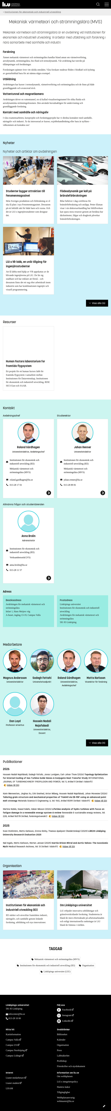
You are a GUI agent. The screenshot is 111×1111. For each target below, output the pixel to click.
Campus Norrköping (15, 1050)
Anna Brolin (29, 536)
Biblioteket (62, 1034)
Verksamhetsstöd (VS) (20, 557)
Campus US (11, 1045)
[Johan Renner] (82, 493)
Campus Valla (12, 1039)
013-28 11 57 (16, 570)
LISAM (9, 1088)
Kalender (61, 1039)
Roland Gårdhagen (28, 447)
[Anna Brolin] (28, 578)
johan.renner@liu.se (73, 480)
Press (59, 1050)
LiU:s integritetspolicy (67, 1081)
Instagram (64, 1016)
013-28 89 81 (70, 485)
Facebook (64, 1010)
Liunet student (12, 1083)
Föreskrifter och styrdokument (71, 1066)
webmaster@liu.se (65, 1101)
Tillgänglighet (63, 1092)
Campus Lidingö (13, 1055)
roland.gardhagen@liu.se (21, 480)
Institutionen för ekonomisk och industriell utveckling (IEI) (24, 462)
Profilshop (62, 1061)
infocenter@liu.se (17, 1014)
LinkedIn (64, 1021)
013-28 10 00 (15, 1018)
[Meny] (106, 4)
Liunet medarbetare (15, 1078)
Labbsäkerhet (63, 1055)
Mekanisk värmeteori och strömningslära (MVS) (21, 470)
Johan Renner (82, 447)
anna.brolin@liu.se (18, 565)
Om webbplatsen (65, 1076)
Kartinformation (13, 1034)
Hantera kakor (63, 1087)
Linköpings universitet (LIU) (57, 971)
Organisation (88, 965)
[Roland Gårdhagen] (28, 493)
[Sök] (98, 4)
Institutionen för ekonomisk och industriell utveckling (33, 12)
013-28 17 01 (16, 485)
